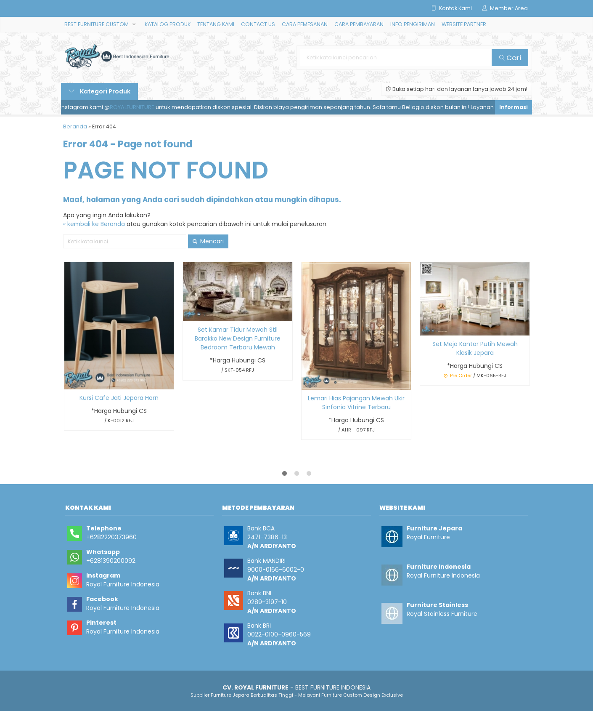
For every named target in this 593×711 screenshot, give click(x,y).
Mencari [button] (208, 241)
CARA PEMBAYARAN (359, 24)
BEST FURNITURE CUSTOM (96, 24)
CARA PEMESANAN (305, 24)
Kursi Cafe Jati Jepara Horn (119, 398)
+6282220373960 (111, 537)
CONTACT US (258, 24)
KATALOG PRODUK (168, 24)
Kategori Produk (99, 91)
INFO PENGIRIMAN (412, 24)
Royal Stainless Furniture (442, 614)
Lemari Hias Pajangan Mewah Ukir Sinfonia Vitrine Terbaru (356, 402)
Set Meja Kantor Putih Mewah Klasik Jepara (475, 348)
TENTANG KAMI (215, 24)
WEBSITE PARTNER (464, 24)
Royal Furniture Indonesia (122, 584)
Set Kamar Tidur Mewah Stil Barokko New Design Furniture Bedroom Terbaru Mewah (238, 338)
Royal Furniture (428, 537)
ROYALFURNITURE (134, 107)
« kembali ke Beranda (94, 224)
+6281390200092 (110, 561)
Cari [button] (510, 58)
